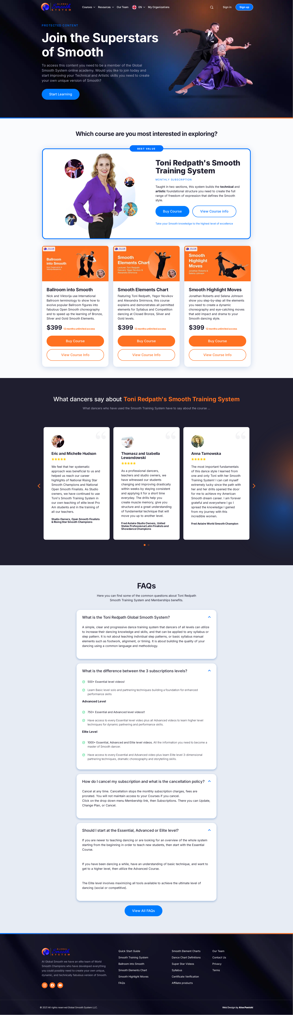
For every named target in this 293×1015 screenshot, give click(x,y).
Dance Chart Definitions (186, 957)
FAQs (121, 982)
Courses (87, 7)
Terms (216, 970)
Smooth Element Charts (186, 951)
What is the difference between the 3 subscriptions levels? (134, 671)
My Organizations (159, 7)
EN (140, 7)
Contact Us (219, 957)
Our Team (122, 7)
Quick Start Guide (129, 951)
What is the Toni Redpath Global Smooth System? (126, 617)
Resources (104, 7)
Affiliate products (182, 982)
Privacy (217, 963)
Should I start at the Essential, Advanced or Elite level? (130, 830)
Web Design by (237, 1007)
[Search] (212, 7)
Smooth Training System (133, 957)
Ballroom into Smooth (131, 963)
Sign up (244, 7)
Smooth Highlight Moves (133, 976)
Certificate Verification (185, 976)
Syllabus (177, 970)
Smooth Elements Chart (132, 970)
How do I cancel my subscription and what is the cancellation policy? (143, 781)
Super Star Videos (183, 963)
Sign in (227, 7)
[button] (254, 486)
